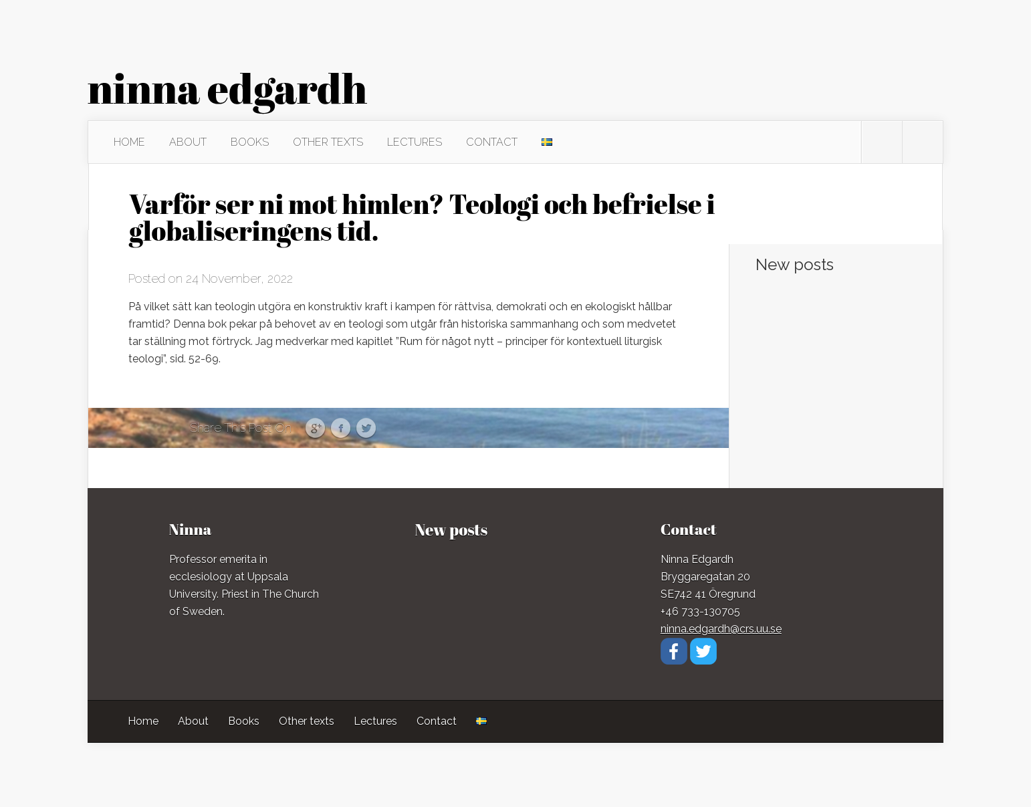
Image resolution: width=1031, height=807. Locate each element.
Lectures (414, 142)
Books (250, 142)
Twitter (366, 428)
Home (129, 142)
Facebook (340, 428)
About (188, 142)
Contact (492, 142)
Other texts (328, 142)
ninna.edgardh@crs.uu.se (721, 628)
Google (315, 428)
